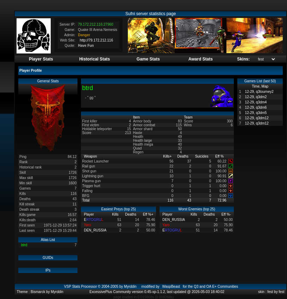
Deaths (183, 156)
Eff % (220, 156)
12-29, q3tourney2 (259, 92)
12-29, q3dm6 (256, 107)
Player (89, 214)
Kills (167, 156)
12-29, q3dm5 (256, 113)
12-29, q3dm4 (256, 102)
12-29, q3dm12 (257, 118)
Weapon (91, 156)
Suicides (202, 156)
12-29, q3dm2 (256, 97)
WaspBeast (171, 286)
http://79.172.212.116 (96, 40)
